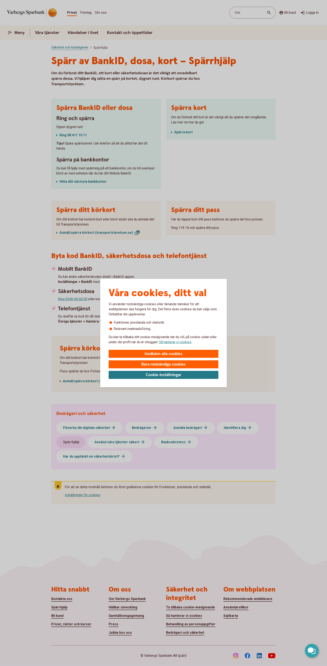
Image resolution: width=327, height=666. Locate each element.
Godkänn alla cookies (163, 354)
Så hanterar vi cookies (175, 342)
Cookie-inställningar (163, 375)
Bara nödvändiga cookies (163, 364)
